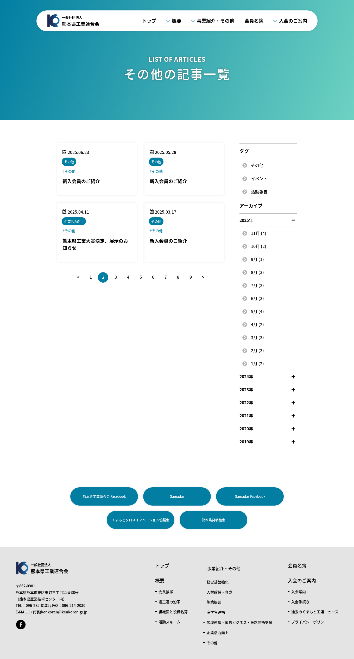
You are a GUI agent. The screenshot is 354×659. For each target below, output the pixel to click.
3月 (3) (257, 337)
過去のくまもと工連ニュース (314, 611)
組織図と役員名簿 (173, 611)
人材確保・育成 (219, 592)
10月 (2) (258, 246)
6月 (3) (257, 298)
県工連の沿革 (169, 601)
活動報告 (259, 191)
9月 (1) (257, 259)
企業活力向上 (218, 632)
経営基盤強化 (218, 582)
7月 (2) (257, 285)
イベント (259, 178)
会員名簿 (254, 20)
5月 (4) (257, 311)
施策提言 (214, 602)
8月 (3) (257, 272)
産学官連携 (216, 612)
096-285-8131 (37, 605)
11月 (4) (258, 233)
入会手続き (300, 601)
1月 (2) (257, 363)
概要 (176, 20)
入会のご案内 (293, 20)
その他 (257, 165)
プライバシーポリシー (309, 621)
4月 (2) (257, 324)
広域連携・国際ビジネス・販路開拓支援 (239, 622)
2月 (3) (257, 350)
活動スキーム (169, 621)
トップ (149, 20)
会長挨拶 (166, 591)
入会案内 (298, 591)
